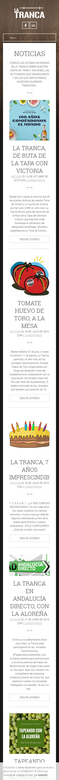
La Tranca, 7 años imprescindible (32, 469)
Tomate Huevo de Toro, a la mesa (29, 314)
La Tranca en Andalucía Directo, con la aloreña (29, 599)
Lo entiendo (40, 775)
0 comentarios (35, 180)
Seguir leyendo (29, 239)
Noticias (16, 176)
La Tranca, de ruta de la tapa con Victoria (29, 159)
